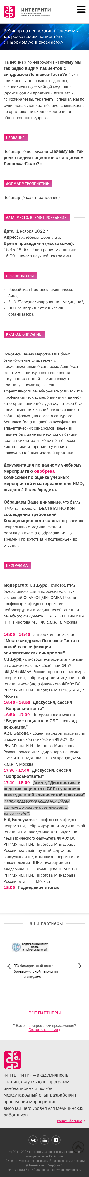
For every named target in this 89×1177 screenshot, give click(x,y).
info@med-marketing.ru (66, 1170)
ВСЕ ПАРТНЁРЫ (44, 1012)
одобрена (44, 471)
